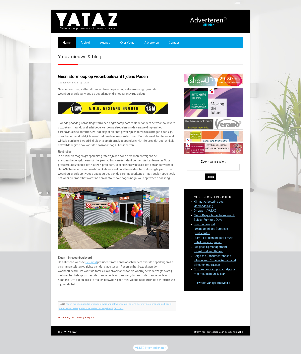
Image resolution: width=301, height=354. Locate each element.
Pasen (68, 304)
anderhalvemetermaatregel (93, 308)
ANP (110, 308)
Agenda (105, 42)
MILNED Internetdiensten (150, 347)
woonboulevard (99, 304)
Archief (85, 42)
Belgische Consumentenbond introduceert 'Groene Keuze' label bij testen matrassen (215, 260)
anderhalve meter (68, 308)
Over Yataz (127, 42)
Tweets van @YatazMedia (213, 282)
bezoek (168, 304)
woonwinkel (121, 304)
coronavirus (143, 304)
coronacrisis (157, 304)
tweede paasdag (81, 304)
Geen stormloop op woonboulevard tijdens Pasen (103, 76)
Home (67, 42)
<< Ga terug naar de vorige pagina (76, 317)
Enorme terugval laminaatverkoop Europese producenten (211, 229)
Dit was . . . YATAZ (205, 210)
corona (132, 304)
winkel (111, 304)
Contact (174, 42)
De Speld (91, 262)
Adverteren (151, 42)
